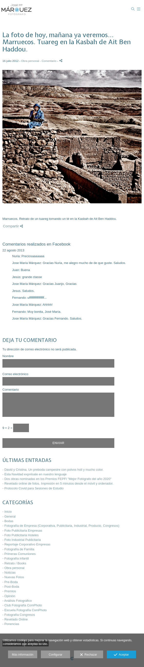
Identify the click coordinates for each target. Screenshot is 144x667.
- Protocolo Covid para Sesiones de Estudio (32, 488)
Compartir (13, 226)
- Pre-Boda (10, 582)
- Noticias (9, 572)
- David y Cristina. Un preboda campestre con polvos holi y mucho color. (52, 469)
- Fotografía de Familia (18, 549)
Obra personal (30, 60)
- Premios (9, 591)
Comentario (10, 389)
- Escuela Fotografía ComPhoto (24, 610)
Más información (22, 654)
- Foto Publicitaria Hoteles (20, 535)
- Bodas (7, 521)
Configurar (55, 654)
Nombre (8, 356)
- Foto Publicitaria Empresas (22, 530)
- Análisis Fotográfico (17, 600)
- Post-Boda (10, 586)
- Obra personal (13, 568)
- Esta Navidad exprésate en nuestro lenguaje (34, 474)
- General (9, 516)
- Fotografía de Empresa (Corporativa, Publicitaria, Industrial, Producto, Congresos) (60, 525)
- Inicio (7, 511)
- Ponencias (10, 624)
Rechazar (88, 655)
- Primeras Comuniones (19, 554)
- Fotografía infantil (15, 558)
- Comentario (48, 60)
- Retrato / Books (14, 563)
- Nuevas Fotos (13, 577)
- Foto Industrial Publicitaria (21, 540)
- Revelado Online (15, 619)
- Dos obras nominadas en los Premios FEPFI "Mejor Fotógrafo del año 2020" (56, 479)
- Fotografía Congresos (18, 615)
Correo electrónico (15, 374)
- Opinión (8, 596)
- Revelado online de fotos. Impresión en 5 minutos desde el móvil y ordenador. (57, 483)
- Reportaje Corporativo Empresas (26, 544)
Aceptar (121, 655)
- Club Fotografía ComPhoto (22, 605)
